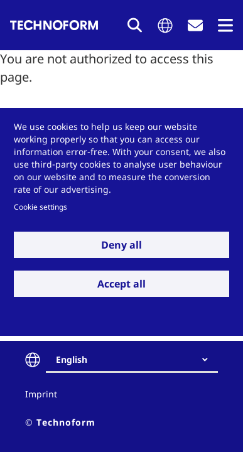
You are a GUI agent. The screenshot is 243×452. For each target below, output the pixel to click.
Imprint (41, 394)
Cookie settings (40, 207)
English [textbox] (71, 359)
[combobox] (137, 360)
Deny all (121, 245)
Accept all (121, 284)
